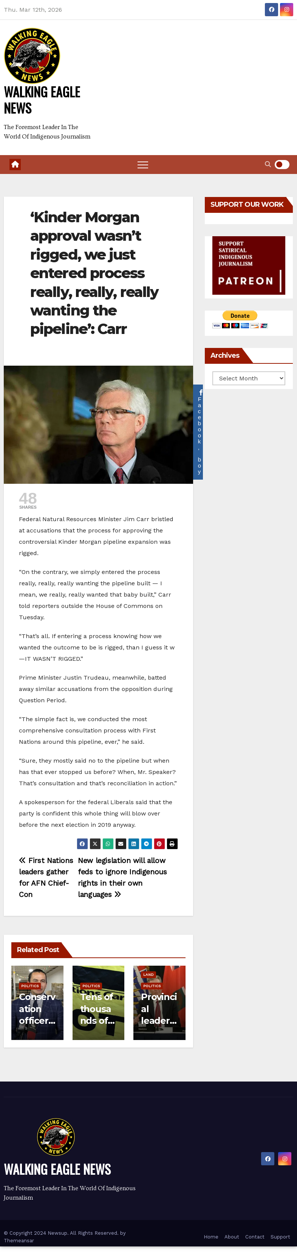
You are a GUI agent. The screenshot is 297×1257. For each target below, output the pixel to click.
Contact (255, 1237)
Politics (30, 986)
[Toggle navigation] (143, 164)
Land (148, 974)
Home (211, 1237)
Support (280, 1237)
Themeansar (19, 1240)
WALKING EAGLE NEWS (42, 99)
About (231, 1237)
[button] (268, 164)
